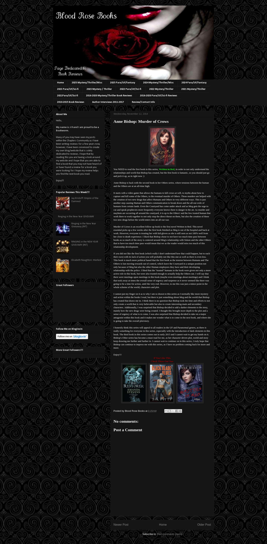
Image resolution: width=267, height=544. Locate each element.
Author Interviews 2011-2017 (108, 102)
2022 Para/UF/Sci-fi (130, 89)
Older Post (204, 524)
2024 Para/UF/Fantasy (194, 82)
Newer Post (120, 524)
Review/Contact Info (143, 102)
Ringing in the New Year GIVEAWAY (76, 216)
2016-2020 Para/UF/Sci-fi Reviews (158, 95)
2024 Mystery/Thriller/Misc (158, 82)
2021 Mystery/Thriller (193, 89)
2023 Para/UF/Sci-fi (68, 89)
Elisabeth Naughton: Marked (86, 260)
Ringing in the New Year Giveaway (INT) (83, 225)
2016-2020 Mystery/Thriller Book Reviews (109, 95)
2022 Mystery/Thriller (161, 89)
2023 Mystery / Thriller (99, 89)
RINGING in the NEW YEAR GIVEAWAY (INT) (84, 243)
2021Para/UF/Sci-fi (67, 95)
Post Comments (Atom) (169, 534)
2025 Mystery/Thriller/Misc (87, 82)
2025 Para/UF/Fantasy (122, 82)
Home (60, 82)
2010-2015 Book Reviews (70, 102)
